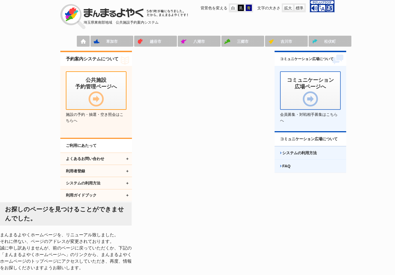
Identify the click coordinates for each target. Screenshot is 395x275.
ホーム (66, 41)
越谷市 (138, 41)
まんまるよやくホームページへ (162, 127)
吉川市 (269, 41)
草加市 (94, 41)
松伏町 (312, 41)
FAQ (281, 172)
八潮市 (182, 41)
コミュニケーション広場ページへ (149, 235)
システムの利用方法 (294, 159)
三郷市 (225, 41)
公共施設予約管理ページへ (83, 235)
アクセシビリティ (208, 235)
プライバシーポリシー (257, 235)
